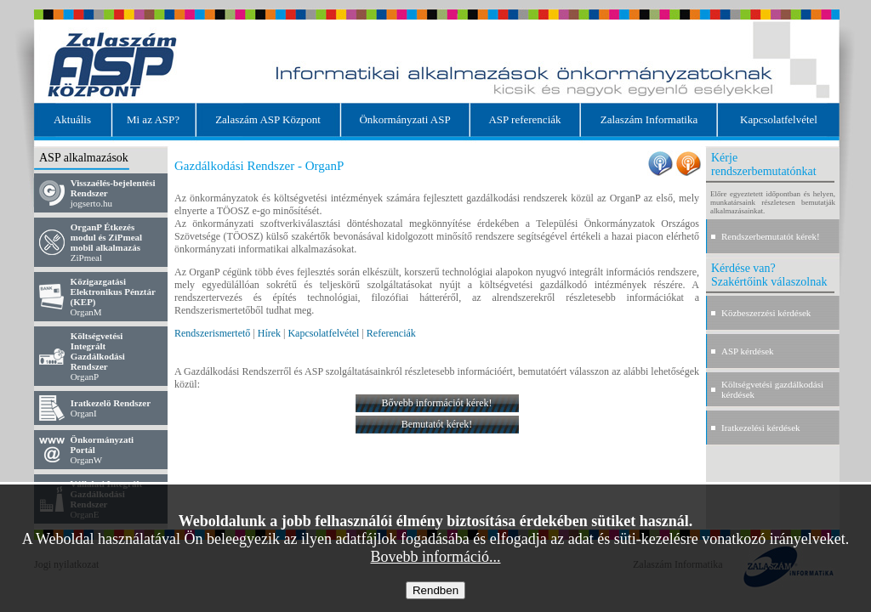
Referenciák (391, 333)
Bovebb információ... (436, 556)
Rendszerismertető (212, 333)
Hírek (269, 333)
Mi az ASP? (153, 119)
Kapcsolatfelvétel (778, 119)
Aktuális (72, 119)
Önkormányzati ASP (404, 119)
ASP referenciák (524, 119)
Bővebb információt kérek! (437, 403)
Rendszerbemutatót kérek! (770, 236)
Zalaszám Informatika (649, 119)
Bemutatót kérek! (437, 424)
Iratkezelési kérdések (760, 427)
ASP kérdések (747, 351)
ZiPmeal (106, 242)
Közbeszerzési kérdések (766, 313)
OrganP (98, 356)
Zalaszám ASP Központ (268, 119)
